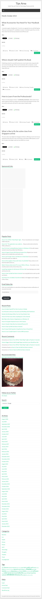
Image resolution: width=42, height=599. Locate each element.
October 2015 (5, 461)
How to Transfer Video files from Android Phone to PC (15, 324)
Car (3, 537)
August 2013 (5, 511)
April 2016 (4, 449)
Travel (3, 557)
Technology (26, 50)
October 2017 (5, 434)
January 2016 (5, 454)
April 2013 (4, 518)
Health (3, 539)
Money (22, 87)
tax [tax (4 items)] (13, 573)
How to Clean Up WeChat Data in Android (12, 326)
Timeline (4, 554)
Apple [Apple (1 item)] (17, 567)
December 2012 (6, 526)
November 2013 (6, 506)
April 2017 (4, 439)
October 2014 (5, 486)
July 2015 (4, 466)
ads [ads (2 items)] (2, 567)
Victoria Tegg (5, 342)
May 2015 (4, 471)
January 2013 (5, 523)
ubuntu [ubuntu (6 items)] (21, 573)
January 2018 (5, 431)
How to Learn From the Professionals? (17, 96)
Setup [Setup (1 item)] (30, 571)
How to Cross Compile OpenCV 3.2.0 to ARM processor (15, 331)
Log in (3, 582)
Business (4, 534)
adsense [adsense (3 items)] (6, 567)
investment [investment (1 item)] (11, 569)
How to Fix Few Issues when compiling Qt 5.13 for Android (16, 316)
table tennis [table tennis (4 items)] (7, 573)
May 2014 (4, 496)
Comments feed (5, 587)
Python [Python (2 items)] (21, 571)
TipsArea (6, 50)
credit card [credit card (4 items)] (29, 567)
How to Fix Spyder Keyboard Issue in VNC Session (14, 321)
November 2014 (6, 484)
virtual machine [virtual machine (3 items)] (31, 573)
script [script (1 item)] (28, 571)
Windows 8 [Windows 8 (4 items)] (18, 575)
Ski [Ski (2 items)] (31, 571)
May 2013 (4, 516)
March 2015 (5, 476)
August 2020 (5, 419)
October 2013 (5, 509)
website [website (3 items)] (4, 575)
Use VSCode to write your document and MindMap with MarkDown (18, 311)
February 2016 (5, 451)
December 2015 (6, 456)
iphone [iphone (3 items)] (16, 569)
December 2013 (6, 504)
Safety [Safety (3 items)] (25, 571)
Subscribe (6, 298)
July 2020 (4, 421)
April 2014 (4, 499)
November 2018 (6, 426)
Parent (22, 50)
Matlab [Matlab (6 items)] (29, 569)
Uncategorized (5, 559)
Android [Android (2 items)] (14, 567)
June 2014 (4, 494)
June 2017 (4, 436)
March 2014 (5, 501)
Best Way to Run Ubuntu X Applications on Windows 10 (15, 319)
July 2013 (4, 513)
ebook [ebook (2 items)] (34, 567)
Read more (37, 52)
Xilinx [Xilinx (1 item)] (32, 575)
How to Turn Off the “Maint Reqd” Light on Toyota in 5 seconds (24, 339)
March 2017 (5, 441)
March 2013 (5, 521)
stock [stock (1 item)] (3, 573)
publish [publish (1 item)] (18, 571)
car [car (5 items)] (25, 567)
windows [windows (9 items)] (11, 574)
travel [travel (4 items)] (16, 573)
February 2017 (5, 444)
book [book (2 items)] (22, 567)
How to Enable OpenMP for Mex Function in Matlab (14, 309)
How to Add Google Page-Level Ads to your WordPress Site (24, 342)
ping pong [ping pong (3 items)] (13, 571)
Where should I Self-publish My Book (16, 60)
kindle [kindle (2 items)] (19, 569)
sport (3, 547)
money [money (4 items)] (4, 571)
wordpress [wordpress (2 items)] (24, 575)
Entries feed (5, 585)
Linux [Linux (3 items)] (22, 569)
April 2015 (4, 474)
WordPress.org (5, 590)
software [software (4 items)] (35, 571)
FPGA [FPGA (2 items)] (3, 569)
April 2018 (4, 429)
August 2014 (5, 491)
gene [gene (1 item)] (5, 569)
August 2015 (5, 464)
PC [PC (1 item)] (9, 571)
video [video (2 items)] (25, 573)
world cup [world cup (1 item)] (28, 575)
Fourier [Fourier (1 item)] (37, 567)
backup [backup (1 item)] (19, 567)
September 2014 (6, 489)
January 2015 (5, 481)
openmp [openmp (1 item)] (7, 571)
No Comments (35, 50)
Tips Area (21, 3)
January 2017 (5, 446)
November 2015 (6, 459)
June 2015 (4, 469)
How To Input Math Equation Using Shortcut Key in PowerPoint (17, 329)
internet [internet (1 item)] (8, 569)
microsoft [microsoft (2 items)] (34, 569)
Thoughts (31, 87)
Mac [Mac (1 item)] (25, 569)
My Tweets (4, 395)
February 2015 (5, 479)
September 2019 (6, 424)
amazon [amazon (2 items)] (10, 567)
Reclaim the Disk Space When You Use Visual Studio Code (16, 314)
